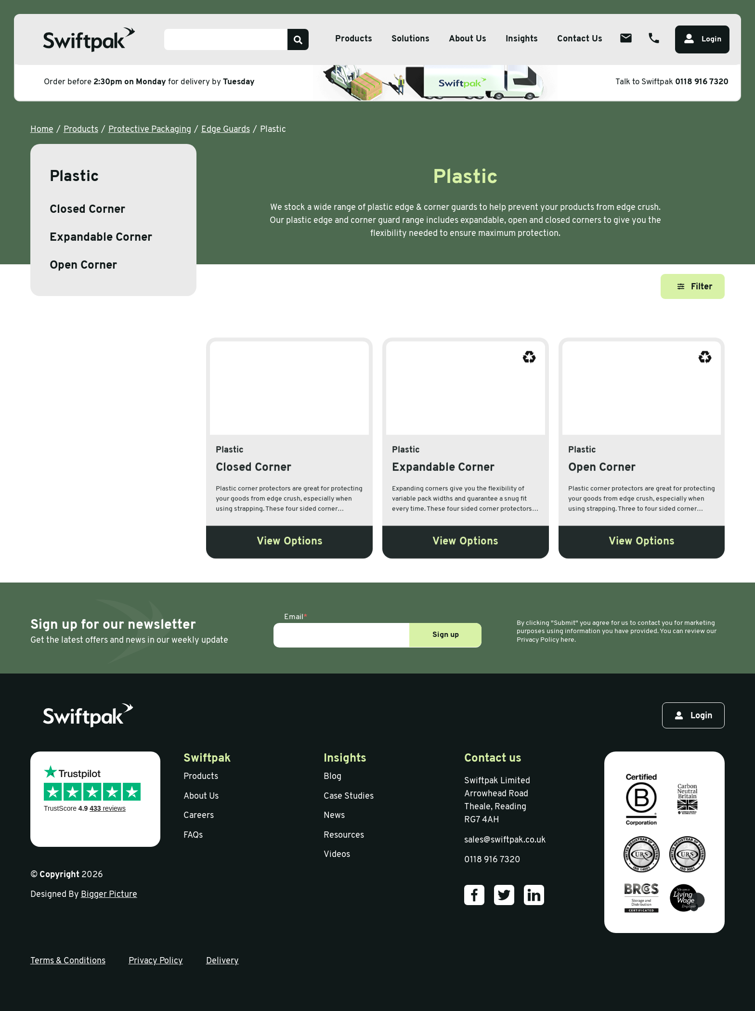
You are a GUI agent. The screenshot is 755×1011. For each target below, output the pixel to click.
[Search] (298, 39)
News (334, 815)
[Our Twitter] (504, 895)
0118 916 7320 (702, 82)
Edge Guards (225, 129)
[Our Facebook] (474, 895)
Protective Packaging (149, 129)
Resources (344, 835)
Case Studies (349, 796)
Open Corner (83, 266)
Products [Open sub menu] (353, 39)
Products (81, 129)
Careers (198, 815)
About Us (201, 796)
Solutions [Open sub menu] (410, 39)
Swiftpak (207, 759)
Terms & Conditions (67, 961)
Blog (332, 776)
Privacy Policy (156, 961)
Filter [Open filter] (695, 287)
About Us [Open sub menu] (467, 39)
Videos (337, 854)
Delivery (222, 961)
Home (41, 129)
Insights (522, 39)
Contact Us (579, 39)
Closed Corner (87, 210)
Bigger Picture (109, 894)
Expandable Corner (101, 238)
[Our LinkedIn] (534, 895)
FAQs (193, 835)
